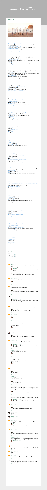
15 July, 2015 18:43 (19, 299)
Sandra (12, 340)
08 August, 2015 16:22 (16, 445)
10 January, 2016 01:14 (16, 455)
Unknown (14, 273)
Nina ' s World (12, 332)
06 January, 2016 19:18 (16, 451)
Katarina (12, 460)
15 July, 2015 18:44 (19, 326)
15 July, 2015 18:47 (19, 362)
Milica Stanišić (15, 268)
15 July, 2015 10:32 (14, 264)
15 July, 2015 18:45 (19, 335)
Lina (11, 264)
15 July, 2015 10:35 (15, 278)
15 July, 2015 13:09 (15, 340)
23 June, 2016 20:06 (15, 460)
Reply (11, 276)
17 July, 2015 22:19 (16, 437)
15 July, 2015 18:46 (19, 344)
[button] (38, 19)
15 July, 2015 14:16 (16, 350)
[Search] (40, 2)
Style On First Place (13, 250)
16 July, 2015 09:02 (15, 420)
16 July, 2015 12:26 (19, 423)
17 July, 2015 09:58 (15, 429)
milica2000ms (11, 251)
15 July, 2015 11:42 (15, 314)
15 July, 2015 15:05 (16, 396)
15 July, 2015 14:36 (16, 376)
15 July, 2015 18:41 (19, 268)
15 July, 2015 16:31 (15, 404)
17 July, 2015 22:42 (19, 440)
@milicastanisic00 (12, 249)
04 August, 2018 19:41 (18, 273)
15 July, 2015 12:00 (16, 332)
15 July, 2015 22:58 (19, 399)
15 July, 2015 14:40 (16, 386)
